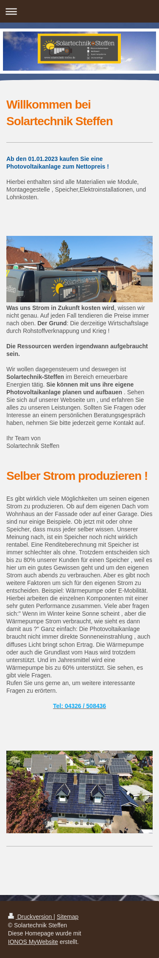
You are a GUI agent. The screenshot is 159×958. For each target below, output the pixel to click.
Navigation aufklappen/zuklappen (79, 11)
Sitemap (67, 916)
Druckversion (30, 916)
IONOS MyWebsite (33, 941)
